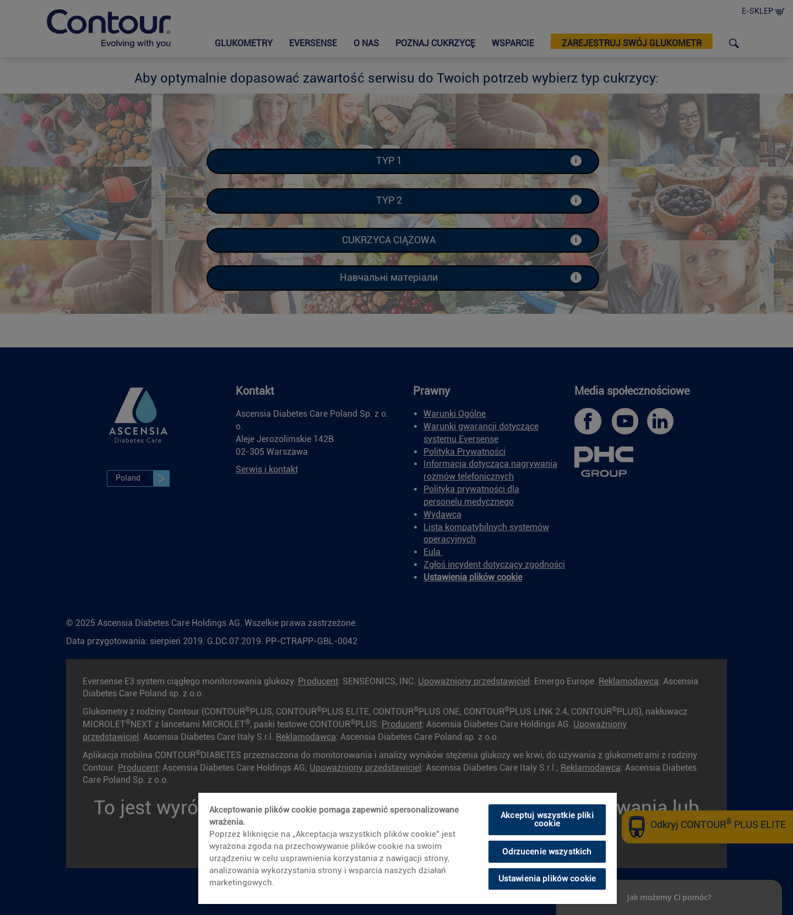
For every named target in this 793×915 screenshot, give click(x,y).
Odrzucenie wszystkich (546, 852)
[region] (407, 848)
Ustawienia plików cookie (547, 879)
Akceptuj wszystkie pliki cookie (547, 819)
